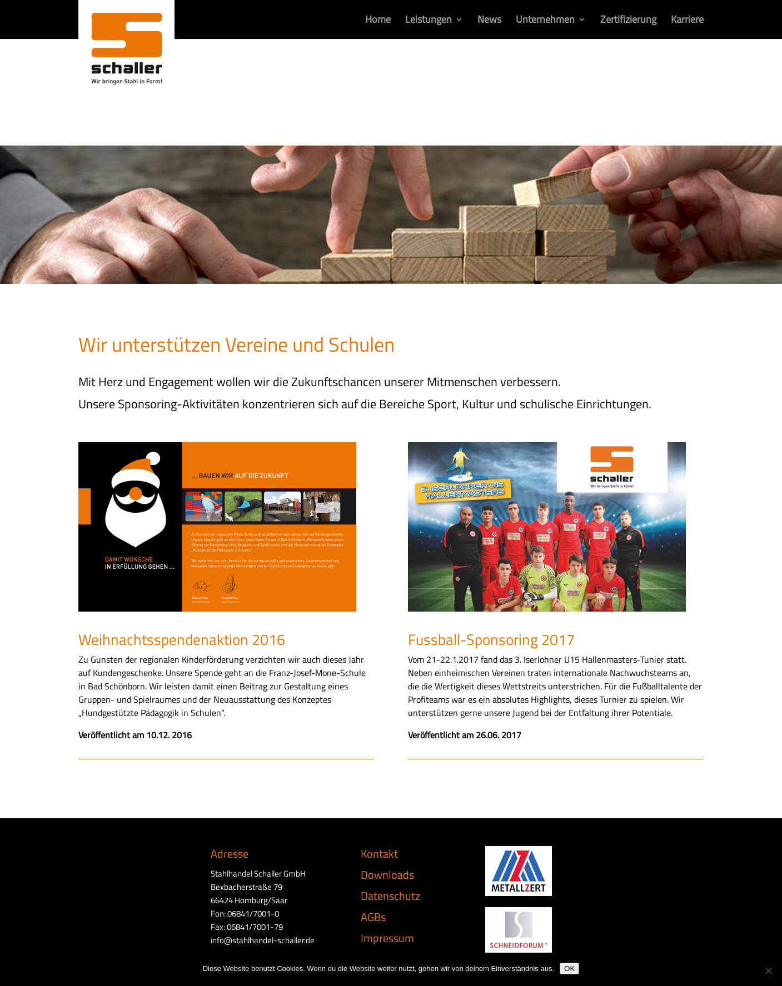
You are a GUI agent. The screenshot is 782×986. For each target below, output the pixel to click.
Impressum (387, 938)
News (489, 21)
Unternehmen (545, 21)
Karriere (687, 21)
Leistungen (428, 21)
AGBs (373, 916)
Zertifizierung (628, 21)
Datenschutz (390, 895)
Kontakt (379, 853)
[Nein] (768, 970)
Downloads (387, 874)
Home (378, 21)
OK (569, 968)
